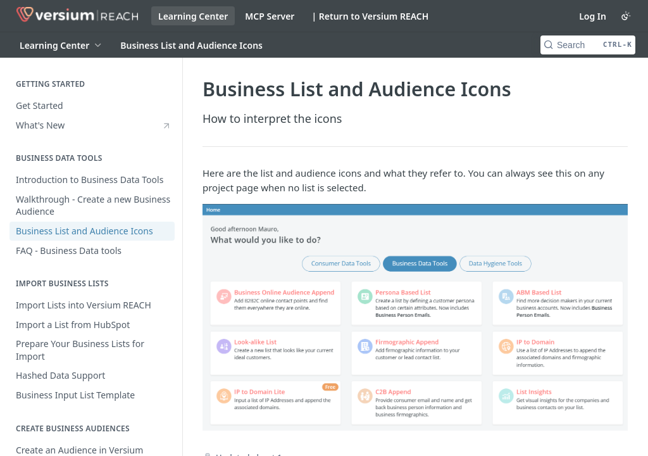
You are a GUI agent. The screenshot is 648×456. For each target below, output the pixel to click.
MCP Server (269, 16)
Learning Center (193, 16)
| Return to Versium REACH (369, 16)
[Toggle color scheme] (625, 15)
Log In (592, 16)
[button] (415, 317)
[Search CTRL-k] (587, 44)
